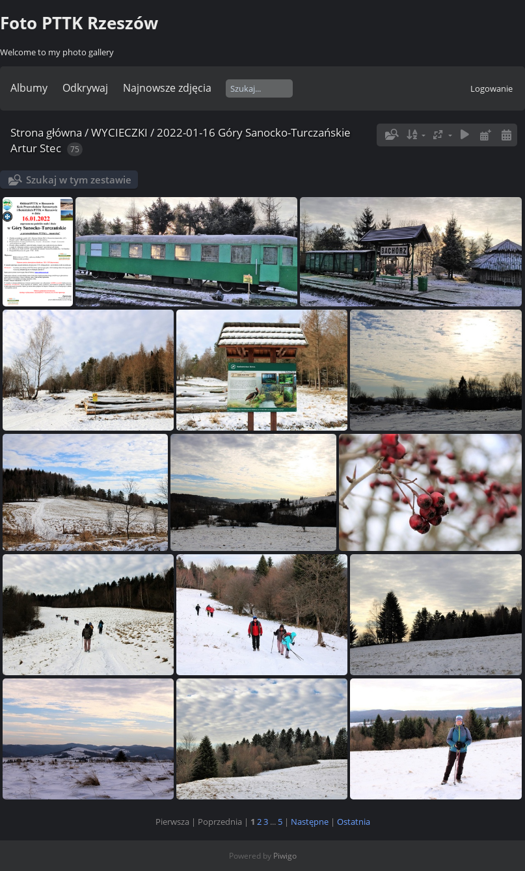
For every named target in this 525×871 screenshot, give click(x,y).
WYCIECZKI (119, 132)
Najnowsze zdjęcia (167, 88)
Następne (310, 821)
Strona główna (46, 132)
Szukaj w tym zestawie (78, 179)
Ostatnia (353, 821)
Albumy (28, 88)
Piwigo (285, 855)
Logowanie (491, 88)
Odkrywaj (85, 88)
